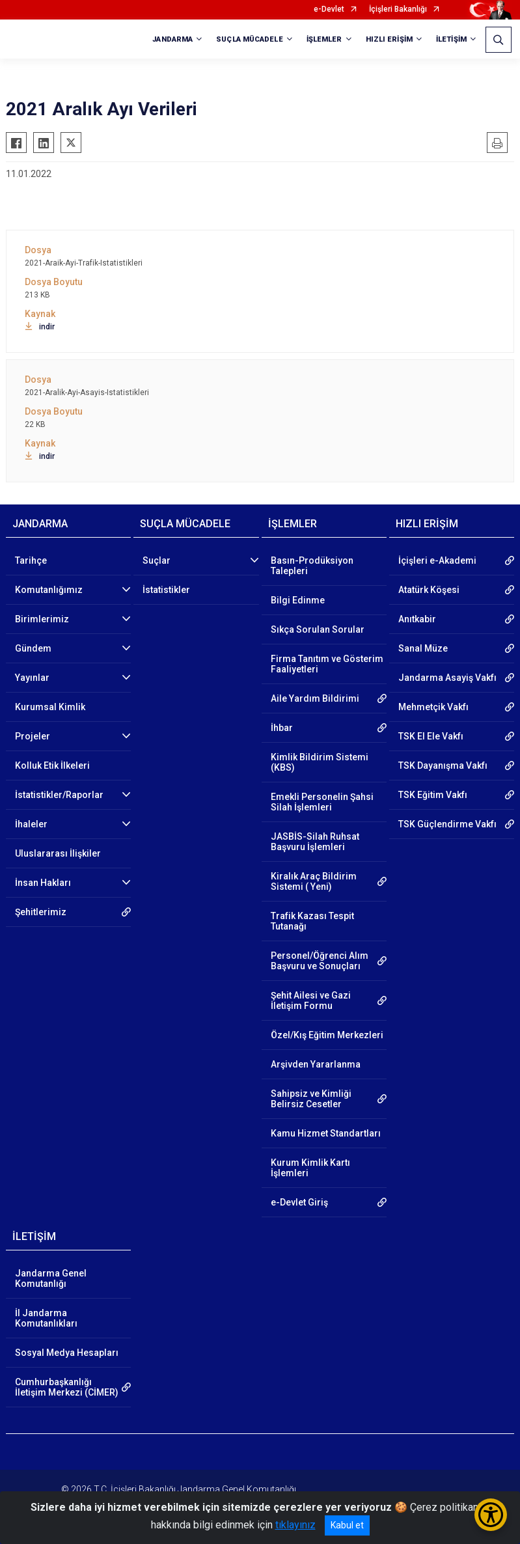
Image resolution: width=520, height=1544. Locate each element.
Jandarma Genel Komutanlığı (51, 1278)
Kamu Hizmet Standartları (326, 1133)
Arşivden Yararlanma (316, 1064)
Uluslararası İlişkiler (58, 853)
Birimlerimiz (42, 619)
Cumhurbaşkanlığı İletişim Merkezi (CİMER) (66, 1387)
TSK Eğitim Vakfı (432, 795)
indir (40, 326)
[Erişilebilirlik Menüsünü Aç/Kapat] (490, 1514)
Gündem (33, 648)
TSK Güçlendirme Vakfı (447, 824)
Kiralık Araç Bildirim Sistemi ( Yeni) (314, 881)
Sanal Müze (423, 648)
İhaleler (31, 824)
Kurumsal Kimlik (50, 707)
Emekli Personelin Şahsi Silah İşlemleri (322, 802)
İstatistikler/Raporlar (59, 795)
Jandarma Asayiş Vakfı (447, 677)
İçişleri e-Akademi (437, 560)
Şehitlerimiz (40, 912)
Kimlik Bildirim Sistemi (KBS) (319, 762)
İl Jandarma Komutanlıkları (46, 1318)
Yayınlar (32, 677)
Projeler (32, 736)
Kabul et (347, 1525)
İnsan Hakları (43, 882)
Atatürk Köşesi (428, 590)
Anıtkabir (417, 619)
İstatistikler (166, 590)
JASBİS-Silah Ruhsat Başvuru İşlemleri (315, 841)
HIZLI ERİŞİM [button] (389, 39)
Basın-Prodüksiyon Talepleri (312, 565)
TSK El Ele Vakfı (430, 736)
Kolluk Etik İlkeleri (52, 765)
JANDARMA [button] (172, 39)
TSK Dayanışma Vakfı (442, 765)
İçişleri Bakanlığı (398, 9)
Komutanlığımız (49, 590)
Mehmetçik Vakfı (433, 707)
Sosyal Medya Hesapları (66, 1352)
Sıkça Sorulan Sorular (317, 629)
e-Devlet (329, 9)
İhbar (282, 728)
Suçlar (157, 560)
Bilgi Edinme (298, 600)
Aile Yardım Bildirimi (315, 698)
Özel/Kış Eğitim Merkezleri (327, 1035)
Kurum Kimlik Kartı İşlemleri (310, 1167)
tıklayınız (295, 1525)
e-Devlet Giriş (299, 1202)
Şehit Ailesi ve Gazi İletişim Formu (311, 1000)
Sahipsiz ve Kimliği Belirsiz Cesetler (311, 1098)
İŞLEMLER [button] (324, 39)
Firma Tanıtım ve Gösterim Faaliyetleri (327, 664)
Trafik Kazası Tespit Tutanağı (312, 921)
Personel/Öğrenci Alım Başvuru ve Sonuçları (319, 960)
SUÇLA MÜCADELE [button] (249, 39)
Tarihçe (31, 560)
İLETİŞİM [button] (451, 39)
